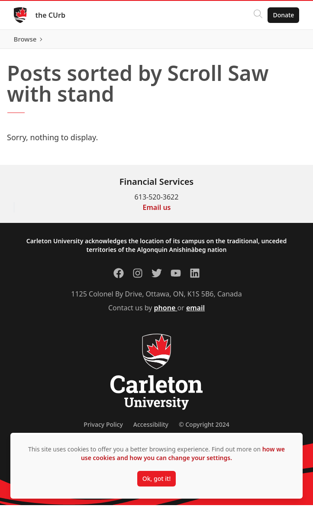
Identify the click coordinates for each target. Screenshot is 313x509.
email (195, 311)
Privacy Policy (103, 428)
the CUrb (50, 15)
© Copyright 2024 (204, 428)
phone (165, 311)
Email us (157, 211)
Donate (283, 15)
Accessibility (150, 428)
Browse (282, 41)
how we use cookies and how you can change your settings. (183, 453)
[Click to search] (258, 15)
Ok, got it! (156, 478)
